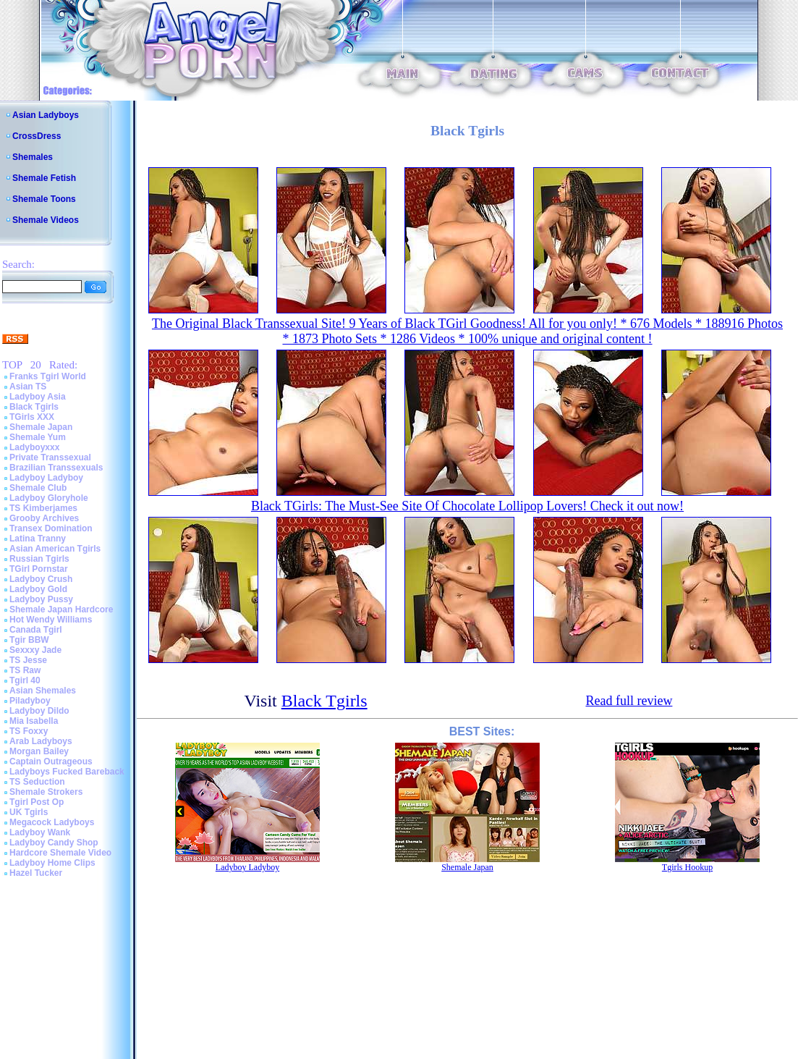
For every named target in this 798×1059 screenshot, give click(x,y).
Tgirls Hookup (687, 867)
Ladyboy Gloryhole (48, 498)
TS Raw (25, 670)
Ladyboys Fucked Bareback (66, 772)
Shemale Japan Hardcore (61, 609)
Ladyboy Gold (38, 589)
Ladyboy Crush (40, 579)
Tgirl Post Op (36, 802)
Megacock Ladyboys (51, 822)
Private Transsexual (50, 457)
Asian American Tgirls (55, 549)
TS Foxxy (28, 731)
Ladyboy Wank (39, 832)
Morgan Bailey (39, 751)
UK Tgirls (28, 812)
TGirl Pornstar (38, 569)
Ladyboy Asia (37, 397)
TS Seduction (37, 782)
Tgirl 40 (25, 680)
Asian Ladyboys (45, 115)
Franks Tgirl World (47, 376)
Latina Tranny (37, 538)
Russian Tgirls (39, 559)
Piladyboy (30, 701)
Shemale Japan (40, 427)
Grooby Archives (44, 518)
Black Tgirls (34, 407)
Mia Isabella (33, 721)
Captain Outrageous (51, 761)
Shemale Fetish (44, 178)
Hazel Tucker (35, 873)
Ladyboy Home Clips (52, 863)
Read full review (628, 700)
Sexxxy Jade (35, 650)
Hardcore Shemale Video (60, 853)
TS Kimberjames (43, 508)
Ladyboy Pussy (41, 599)
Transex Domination (51, 528)
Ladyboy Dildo (39, 711)
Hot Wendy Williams (50, 620)
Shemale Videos (45, 220)
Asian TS (27, 386)
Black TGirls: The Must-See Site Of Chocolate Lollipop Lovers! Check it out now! (467, 506)
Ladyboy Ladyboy (46, 478)
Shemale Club (38, 488)
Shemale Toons (44, 199)
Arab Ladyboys (40, 741)
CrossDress (36, 136)
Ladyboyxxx (34, 447)
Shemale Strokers (45, 792)
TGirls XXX (31, 417)
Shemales (32, 157)
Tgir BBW (29, 640)
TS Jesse (28, 660)
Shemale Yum (37, 437)
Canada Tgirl (35, 630)
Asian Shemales (42, 690)
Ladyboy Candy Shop (53, 843)
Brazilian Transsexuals (56, 468)
